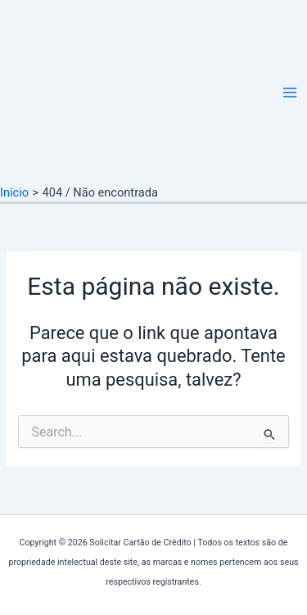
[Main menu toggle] (290, 92)
